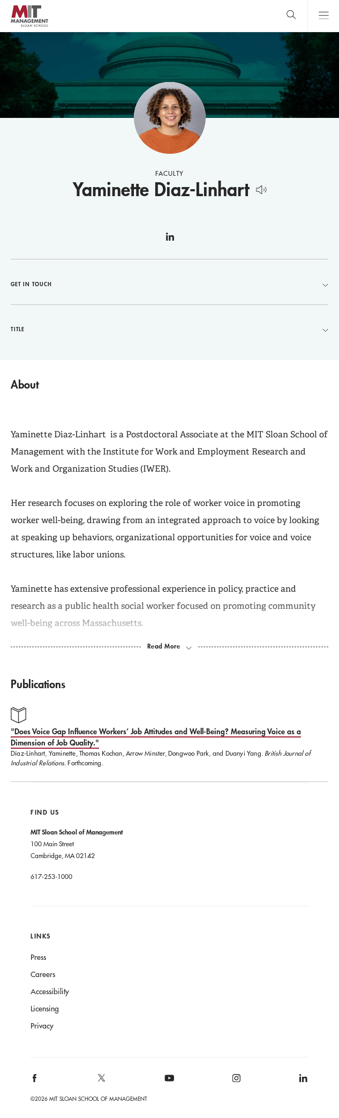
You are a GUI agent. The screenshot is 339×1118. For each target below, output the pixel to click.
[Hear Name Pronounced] (261, 187)
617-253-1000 (51, 876)
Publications (38, 684)
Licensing (45, 1008)
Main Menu (323, 16)
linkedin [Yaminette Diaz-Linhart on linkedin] (169, 241)
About (25, 384)
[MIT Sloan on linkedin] (302, 1081)
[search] (291, 16)
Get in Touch (169, 284)
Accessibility (50, 991)
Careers (43, 974)
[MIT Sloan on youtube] (167, 1083)
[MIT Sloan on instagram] (235, 1081)
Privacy (42, 1026)
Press (38, 957)
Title (169, 329)
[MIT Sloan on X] (101, 1081)
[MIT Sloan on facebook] (35, 1081)
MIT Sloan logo (29, 26)
